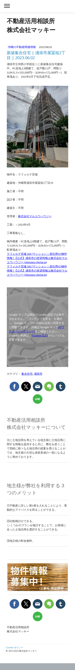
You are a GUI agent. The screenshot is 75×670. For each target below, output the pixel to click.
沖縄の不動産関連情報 (22, 47)
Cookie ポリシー (14, 647)
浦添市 (38, 374)
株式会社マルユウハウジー (35, 216)
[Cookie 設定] (40, 335)
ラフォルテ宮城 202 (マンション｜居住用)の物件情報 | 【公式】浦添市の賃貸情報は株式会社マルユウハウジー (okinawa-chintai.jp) (37, 271)
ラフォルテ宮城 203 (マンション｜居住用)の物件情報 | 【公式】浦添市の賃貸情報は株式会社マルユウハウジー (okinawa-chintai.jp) (37, 258)
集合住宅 (27, 374)
